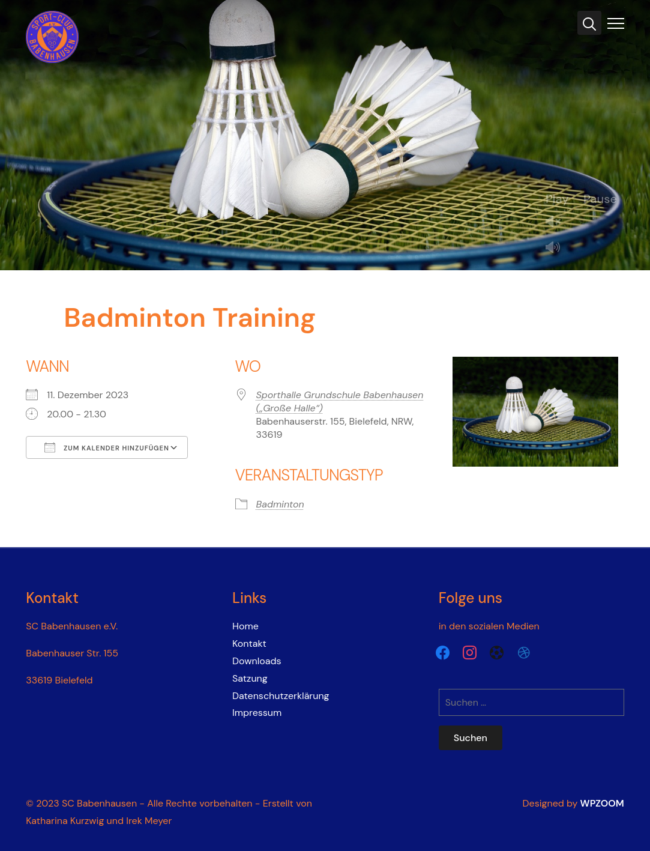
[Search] (589, 23)
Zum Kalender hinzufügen (106, 447)
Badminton (280, 504)
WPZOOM (602, 803)
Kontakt (249, 643)
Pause (600, 199)
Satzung (250, 678)
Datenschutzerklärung (281, 695)
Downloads (256, 661)
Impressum (256, 712)
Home (245, 626)
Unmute (558, 222)
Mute (558, 248)
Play (557, 199)
